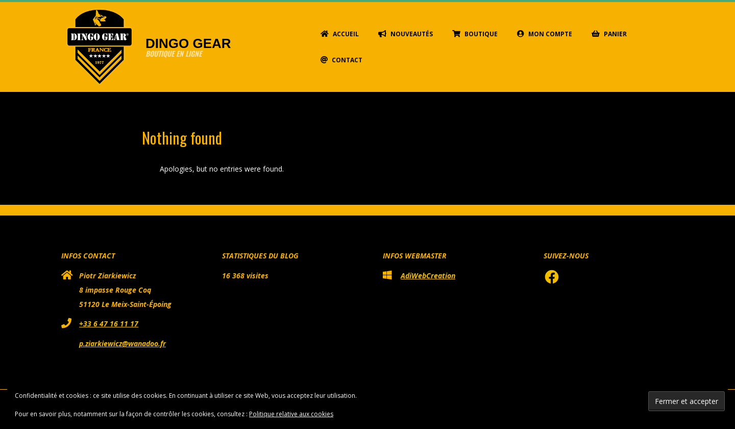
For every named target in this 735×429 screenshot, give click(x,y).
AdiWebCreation (428, 275)
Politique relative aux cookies (291, 414)
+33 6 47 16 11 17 (108, 323)
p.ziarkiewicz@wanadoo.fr (122, 343)
